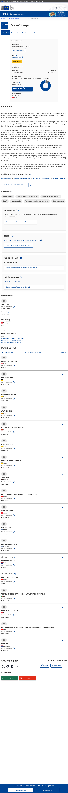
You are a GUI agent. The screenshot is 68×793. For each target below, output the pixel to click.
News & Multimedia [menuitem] (44, 33)
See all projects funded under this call (18, 287)
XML (11, 678)
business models (59, 178)
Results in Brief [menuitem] (15, 33)
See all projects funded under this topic (18, 245)
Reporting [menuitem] (24, 33)
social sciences (6, 178)
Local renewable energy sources (27, 196)
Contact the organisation (9, 338)
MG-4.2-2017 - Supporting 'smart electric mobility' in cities (22, 240)
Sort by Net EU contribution (33, 352)
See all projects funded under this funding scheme (22, 267)
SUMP (5, 201)
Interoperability (16, 201)
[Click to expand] (62, 358)
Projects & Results (13, 18)
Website (21, 338)
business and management (41, 178)
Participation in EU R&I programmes (12, 340)
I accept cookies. (21, 790)
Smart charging (8, 196)
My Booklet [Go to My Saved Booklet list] (56, 665)
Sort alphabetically (8, 352)
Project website (18, 50)
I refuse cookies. (47, 790)
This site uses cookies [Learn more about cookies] (21, 786)
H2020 (24, 18)
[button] (56, 8)
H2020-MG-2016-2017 (11, 281)
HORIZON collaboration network (11, 342)
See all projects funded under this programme (20, 222)
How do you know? (36, 1)
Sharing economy (58, 201)
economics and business (22, 178)
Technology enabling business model (36, 201)
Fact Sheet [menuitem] (6, 33)
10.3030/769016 (16, 57)
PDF (28, 678)
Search (60, 8)
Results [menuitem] (34, 33)
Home (3, 18)
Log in (52, 8)
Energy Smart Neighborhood (51, 196)
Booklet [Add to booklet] (44, 665)
